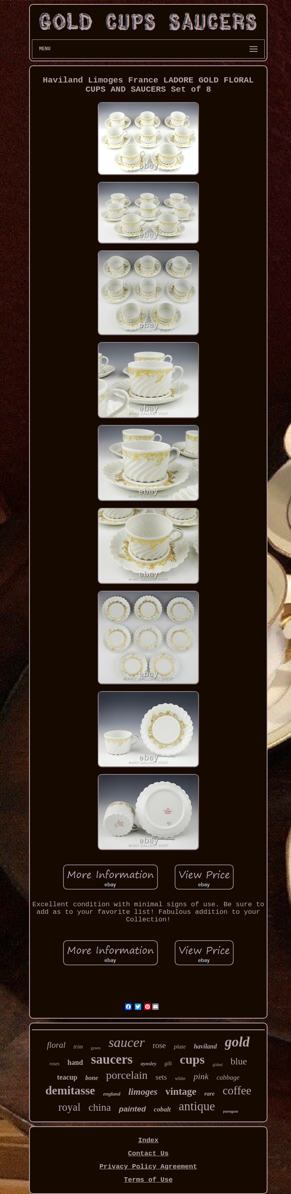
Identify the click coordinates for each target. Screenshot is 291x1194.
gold (237, 1042)
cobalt (162, 1109)
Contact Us (148, 1153)
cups (192, 1059)
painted (132, 1109)
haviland (205, 1046)
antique (197, 1106)
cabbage (228, 1077)
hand (75, 1062)
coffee (236, 1090)
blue (238, 1061)
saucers (111, 1059)
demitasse (70, 1090)
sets (161, 1077)
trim (78, 1047)
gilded (217, 1064)
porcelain (126, 1075)
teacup (67, 1077)
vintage (181, 1091)
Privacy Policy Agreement (148, 1166)
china (99, 1107)
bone (91, 1077)
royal (69, 1107)
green (95, 1047)
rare (209, 1093)
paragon (230, 1111)
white (180, 1078)
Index (148, 1140)
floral (56, 1045)
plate (180, 1046)
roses (54, 1063)
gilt (168, 1063)
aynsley (149, 1063)
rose (159, 1045)
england (111, 1094)
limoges (142, 1092)
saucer (126, 1042)
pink (200, 1076)
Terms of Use (148, 1180)
